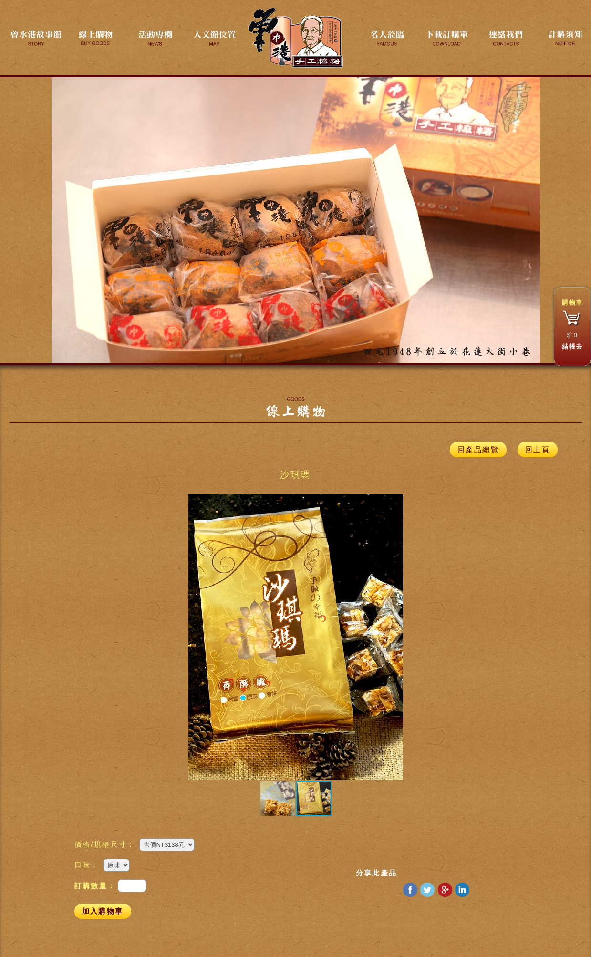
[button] (197, 637)
